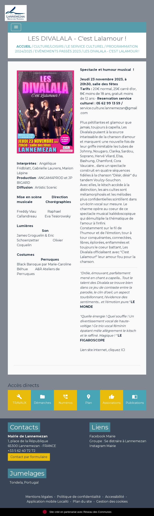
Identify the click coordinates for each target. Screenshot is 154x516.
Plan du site (82, 501)
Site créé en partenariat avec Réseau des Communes (77, 511)
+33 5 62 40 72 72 (21, 451)
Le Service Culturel (85, 46)
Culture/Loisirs (49, 46)
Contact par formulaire (28, 457)
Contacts (24, 427)
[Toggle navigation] (16, 27)
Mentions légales (39, 497)
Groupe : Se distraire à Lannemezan (117, 441)
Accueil (23, 46)
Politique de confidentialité (79, 497)
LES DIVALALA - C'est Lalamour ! (111, 51)
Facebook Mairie (102, 436)
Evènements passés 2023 (58, 51)
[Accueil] (16, 11)
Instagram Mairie (102, 446)
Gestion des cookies (112, 501)
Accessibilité (114, 497)
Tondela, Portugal (24, 482)
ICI (123, 350)
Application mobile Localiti (47, 501)
